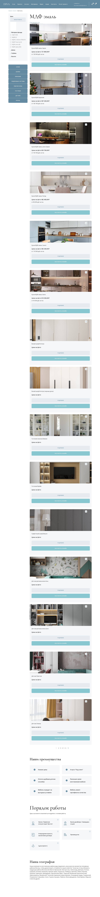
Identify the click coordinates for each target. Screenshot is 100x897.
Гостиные (18, 92)
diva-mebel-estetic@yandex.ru (80, 6)
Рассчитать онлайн (61, 65)
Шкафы (18, 73)
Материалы (34, 4)
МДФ (14, 38)
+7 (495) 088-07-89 (79, 4)
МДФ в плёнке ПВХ (19, 41)
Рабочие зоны (18, 87)
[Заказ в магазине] (36, 23)
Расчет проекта (63, 4)
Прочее (18, 101)
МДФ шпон (16, 45)
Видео (41, 4)
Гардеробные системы (18, 82)
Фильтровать (18, 20)
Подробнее (60, 60)
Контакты (54, 4)
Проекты (19, 4)
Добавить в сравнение (86, 27)
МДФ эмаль (16, 48)
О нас (13, 4)
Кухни (18, 68)
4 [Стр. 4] (62, 749)
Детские (18, 96)
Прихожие (18, 77)
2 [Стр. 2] (58, 749)
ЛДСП (15, 36)
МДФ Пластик (17, 43)
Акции (47, 4)
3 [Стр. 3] (60, 749)
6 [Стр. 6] (65, 749)
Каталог (26, 4)
